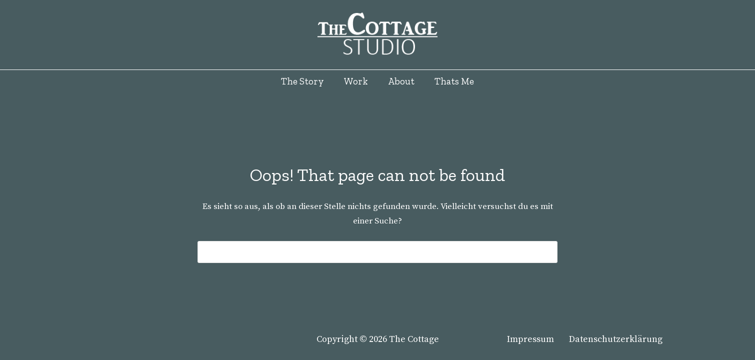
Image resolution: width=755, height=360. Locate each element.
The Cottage (414, 339)
